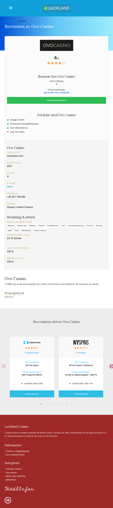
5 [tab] (58, 404)
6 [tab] (63, 404)
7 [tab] (67, 404)
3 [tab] (50, 404)
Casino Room (33, 353)
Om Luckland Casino (15, 455)
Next (110, 365)
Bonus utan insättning (15, 476)
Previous (2, 365)
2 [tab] (45, 404)
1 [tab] (41, 404)
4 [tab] (54, 404)
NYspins (81, 353)
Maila (10, 186)
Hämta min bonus (56, 100)
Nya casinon (11, 472)
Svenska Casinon (14, 469)
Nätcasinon (11, 480)
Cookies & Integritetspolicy (18, 451)
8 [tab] (71, 404)
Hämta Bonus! (32, 394)
